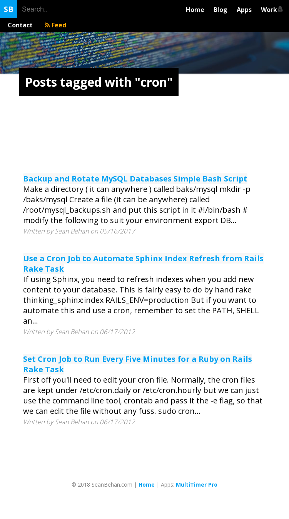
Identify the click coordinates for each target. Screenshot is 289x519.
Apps (244, 9)
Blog (220, 9)
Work (270, 9)
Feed (55, 25)
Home (195, 9)
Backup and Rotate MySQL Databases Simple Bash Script (135, 178)
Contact (22, 25)
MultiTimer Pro (196, 484)
